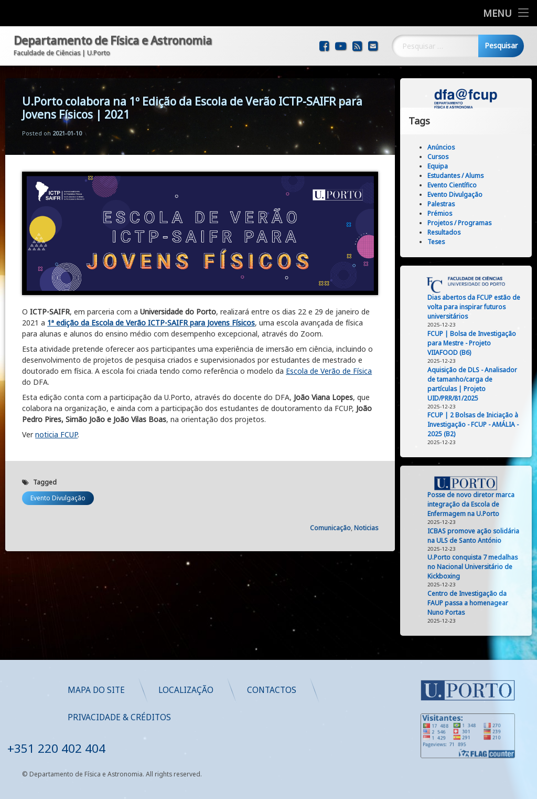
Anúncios (444, 147)
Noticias (366, 514)
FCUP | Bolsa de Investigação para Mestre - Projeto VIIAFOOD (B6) (475, 343)
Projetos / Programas (463, 222)
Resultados (447, 232)
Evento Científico (455, 185)
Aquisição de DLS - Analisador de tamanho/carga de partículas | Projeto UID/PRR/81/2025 (476, 384)
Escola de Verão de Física (329, 357)
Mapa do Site (264, 689)
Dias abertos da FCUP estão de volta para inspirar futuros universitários (477, 307)
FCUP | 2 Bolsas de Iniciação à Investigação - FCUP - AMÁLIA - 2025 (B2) (476, 424)
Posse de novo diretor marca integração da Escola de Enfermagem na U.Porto (474, 504)
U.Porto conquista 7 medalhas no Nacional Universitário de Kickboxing (476, 567)
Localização (354, 689)
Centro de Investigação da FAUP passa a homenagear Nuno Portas (471, 603)
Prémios (443, 213)
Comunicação (330, 514)
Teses (439, 241)
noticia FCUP (56, 421)
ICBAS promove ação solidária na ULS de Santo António (477, 536)
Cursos (441, 156)
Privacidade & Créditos (287, 716)
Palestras (444, 203)
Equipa (441, 166)
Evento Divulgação (57, 484)
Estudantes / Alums (459, 175)
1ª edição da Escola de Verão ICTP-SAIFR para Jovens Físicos (151, 309)
